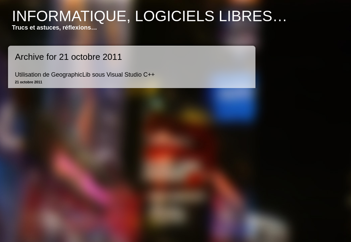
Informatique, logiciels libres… (150, 16)
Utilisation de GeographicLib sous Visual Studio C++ (85, 74)
